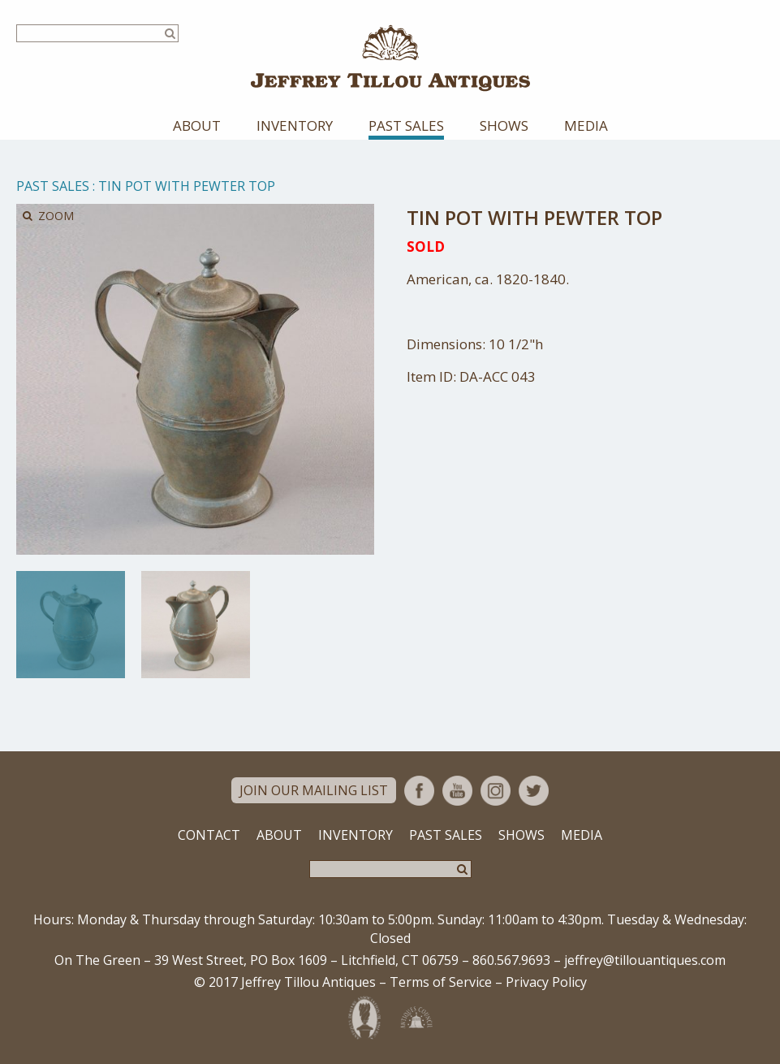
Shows (504, 125)
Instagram (495, 791)
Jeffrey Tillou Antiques (390, 58)
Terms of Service (441, 982)
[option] (70, 624)
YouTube (457, 791)
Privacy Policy (546, 982)
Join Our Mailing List (313, 790)
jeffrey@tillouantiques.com (645, 960)
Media (586, 125)
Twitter (534, 791)
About (197, 125)
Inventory (294, 125)
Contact (209, 835)
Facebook (419, 791)
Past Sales (406, 125)
